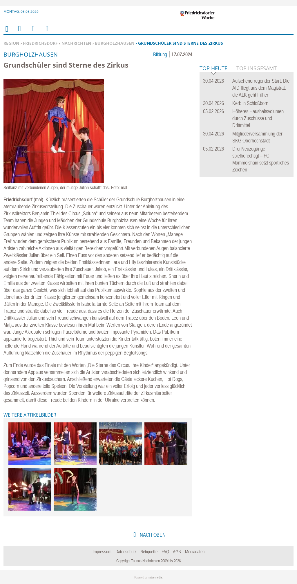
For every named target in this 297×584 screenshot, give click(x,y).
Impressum (102, 551)
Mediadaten (194, 551)
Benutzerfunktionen (46, 32)
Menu (19, 32)
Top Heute (213, 157)
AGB (177, 551)
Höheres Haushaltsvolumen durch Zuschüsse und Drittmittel (258, 207)
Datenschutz (126, 551)
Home (6, 32)
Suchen (32, 32)
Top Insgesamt (256, 157)
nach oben (152, 535)
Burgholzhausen (114, 43)
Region (11, 43)
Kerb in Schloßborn (250, 192)
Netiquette (148, 551)
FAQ (165, 551)
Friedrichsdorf (40, 43)
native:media (155, 577)
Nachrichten (76, 43)
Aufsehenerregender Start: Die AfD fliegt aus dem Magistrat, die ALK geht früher (260, 177)
